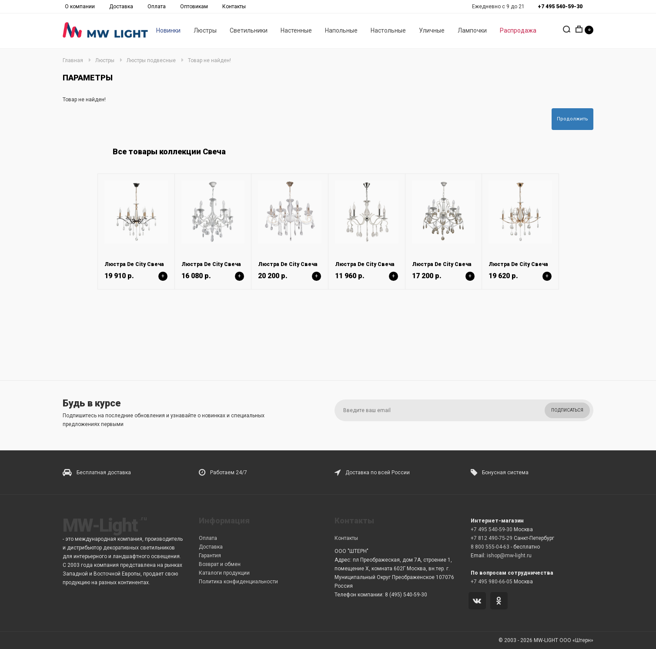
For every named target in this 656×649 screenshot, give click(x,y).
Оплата (156, 6)
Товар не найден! (209, 60)
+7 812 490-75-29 (491, 538)
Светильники (249, 30)
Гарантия (210, 555)
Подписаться (567, 410)
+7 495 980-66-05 (491, 582)
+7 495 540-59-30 (491, 529)
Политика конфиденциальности (238, 582)
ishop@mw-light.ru (509, 555)
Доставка (121, 6)
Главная (73, 60)
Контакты (234, 6)
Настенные (296, 30)
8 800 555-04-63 (490, 547)
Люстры (205, 30)
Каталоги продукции (224, 573)
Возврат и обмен (220, 564)
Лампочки (472, 30)
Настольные (388, 30)
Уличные (432, 30)
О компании (80, 6)
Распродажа (518, 30)
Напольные (341, 30)
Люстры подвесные (151, 60)
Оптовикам (194, 6)
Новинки (168, 30)
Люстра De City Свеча (134, 264)
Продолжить (572, 119)
